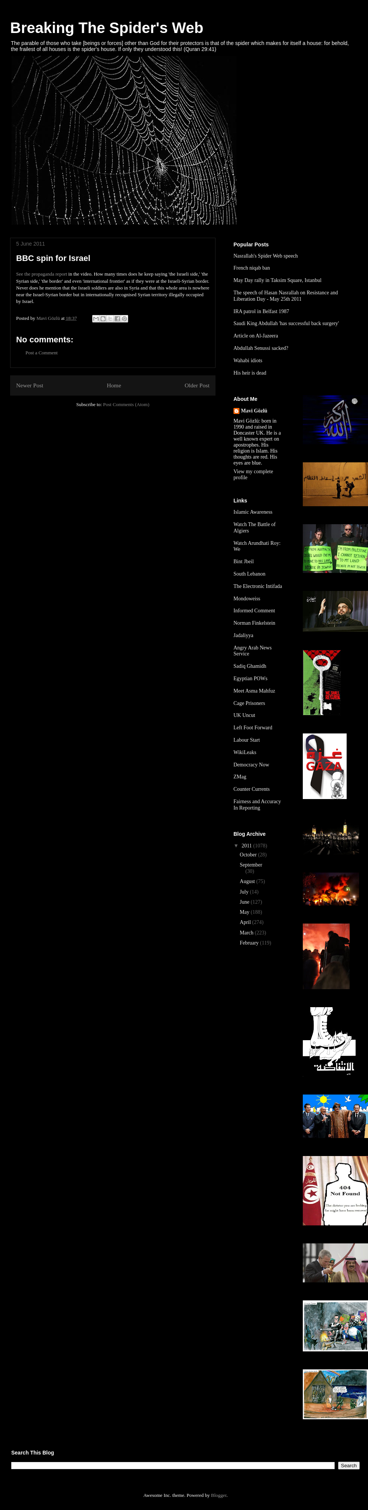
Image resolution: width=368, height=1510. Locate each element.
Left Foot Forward (252, 727)
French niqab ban (251, 268)
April (246, 922)
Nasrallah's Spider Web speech (265, 256)
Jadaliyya (243, 635)
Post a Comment (41, 352)
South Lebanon (249, 574)
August (248, 881)
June (245, 902)
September (251, 865)
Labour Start (246, 740)
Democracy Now (251, 765)
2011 (247, 846)
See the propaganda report (41, 274)
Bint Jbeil (243, 561)
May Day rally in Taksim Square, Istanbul (277, 280)
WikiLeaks (244, 752)
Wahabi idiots (247, 360)
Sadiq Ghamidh (249, 666)
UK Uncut (244, 715)
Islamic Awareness (252, 512)
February (250, 943)
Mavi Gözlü (254, 411)
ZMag (239, 777)
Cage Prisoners (249, 703)
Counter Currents (251, 789)
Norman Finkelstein (254, 623)
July (245, 892)
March (247, 933)
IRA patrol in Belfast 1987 (261, 311)
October (249, 855)
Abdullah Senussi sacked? (260, 348)
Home (114, 385)
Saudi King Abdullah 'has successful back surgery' (286, 323)
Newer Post (29, 385)
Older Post (197, 385)
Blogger (218, 1495)
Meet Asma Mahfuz (254, 691)
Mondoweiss (246, 598)
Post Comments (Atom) (126, 404)
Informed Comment (254, 610)
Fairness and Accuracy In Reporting (257, 805)
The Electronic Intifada (257, 586)
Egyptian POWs (250, 678)
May (245, 912)
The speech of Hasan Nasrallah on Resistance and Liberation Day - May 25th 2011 (285, 296)
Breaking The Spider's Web (106, 27)
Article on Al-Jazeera (255, 336)
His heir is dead (249, 373)
